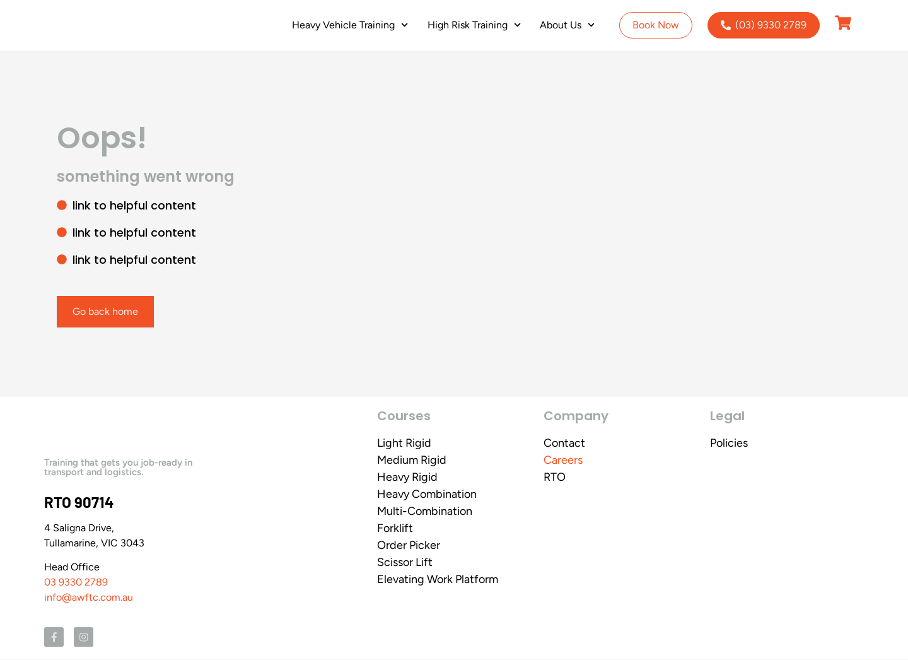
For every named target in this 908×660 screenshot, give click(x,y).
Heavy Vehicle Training (350, 25)
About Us (567, 25)
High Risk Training (474, 25)
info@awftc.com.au (88, 597)
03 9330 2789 (76, 582)
